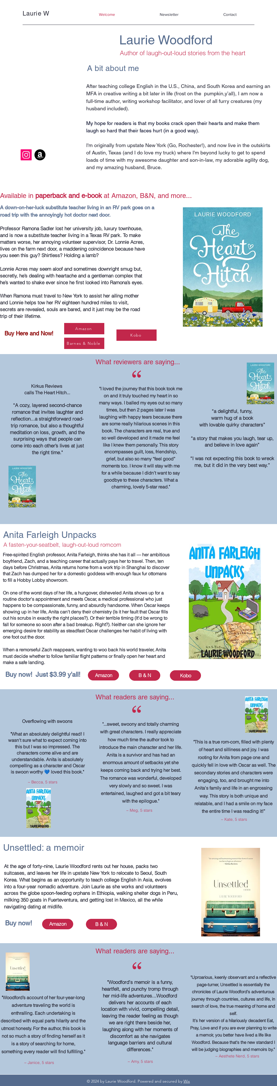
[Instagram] (26, 154)
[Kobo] (136, 335)
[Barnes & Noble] (84, 343)
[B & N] (144, 675)
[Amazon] (40, 154)
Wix (186, 1081)
